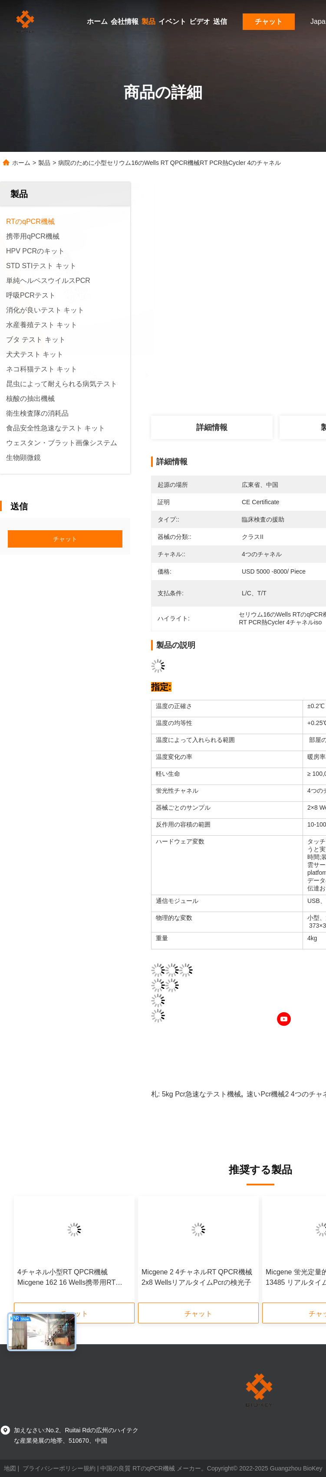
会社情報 (124, 21)
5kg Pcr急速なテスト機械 (201, 1094)
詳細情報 (211, 427)
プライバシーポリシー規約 (59, 1468)
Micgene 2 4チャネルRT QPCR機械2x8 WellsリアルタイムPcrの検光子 (197, 1277)
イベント (172, 21)
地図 (10, 1468)
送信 (220, 21)
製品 (148, 21)
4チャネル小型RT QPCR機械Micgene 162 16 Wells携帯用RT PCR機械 (66, 1278)
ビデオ (199, 21)
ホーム (97, 21)
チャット (269, 21)
